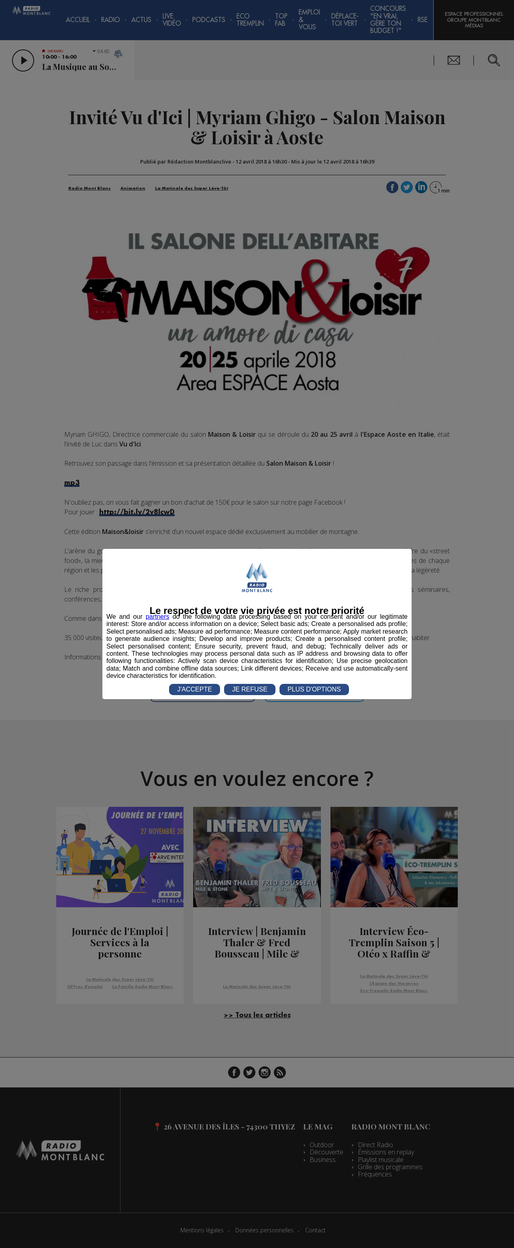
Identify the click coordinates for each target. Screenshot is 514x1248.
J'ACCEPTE (194, 689)
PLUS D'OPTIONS (314, 689)
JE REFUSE (249, 689)
